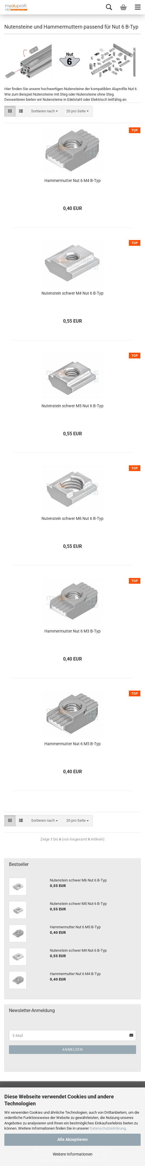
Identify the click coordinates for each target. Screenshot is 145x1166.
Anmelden (72, 1050)
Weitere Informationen (73, 1154)
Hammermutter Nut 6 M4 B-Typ (72, 180)
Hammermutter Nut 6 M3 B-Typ (72, 631)
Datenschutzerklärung (108, 1128)
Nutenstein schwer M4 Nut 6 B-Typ (72, 293)
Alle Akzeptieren (72, 1139)
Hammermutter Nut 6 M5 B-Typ (72, 743)
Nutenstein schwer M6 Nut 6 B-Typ (72, 518)
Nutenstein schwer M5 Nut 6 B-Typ (72, 405)
